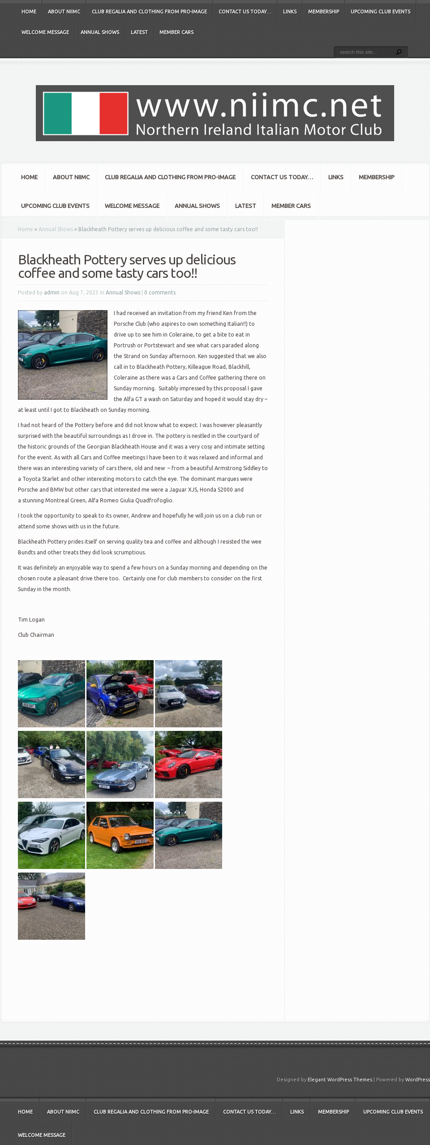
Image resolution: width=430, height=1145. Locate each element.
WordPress (417, 1079)
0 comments (160, 292)
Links (290, 11)
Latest (139, 32)
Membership (323, 11)
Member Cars (176, 32)
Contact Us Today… (245, 11)
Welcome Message (45, 32)
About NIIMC (64, 11)
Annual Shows (100, 32)
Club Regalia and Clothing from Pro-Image (149, 11)
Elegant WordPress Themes (340, 1079)
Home (29, 11)
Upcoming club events (380, 11)
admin (52, 292)
